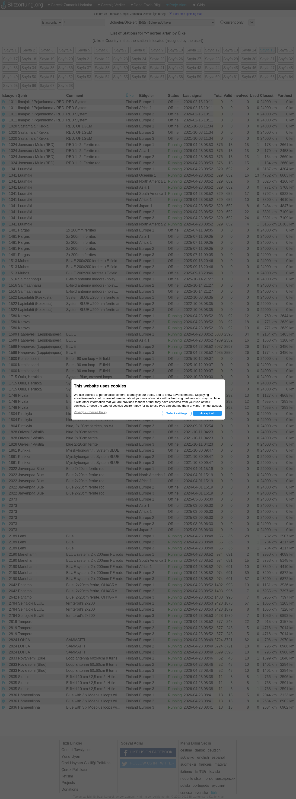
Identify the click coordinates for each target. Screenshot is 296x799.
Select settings (177, 413)
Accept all (207, 413)
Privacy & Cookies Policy (90, 412)
